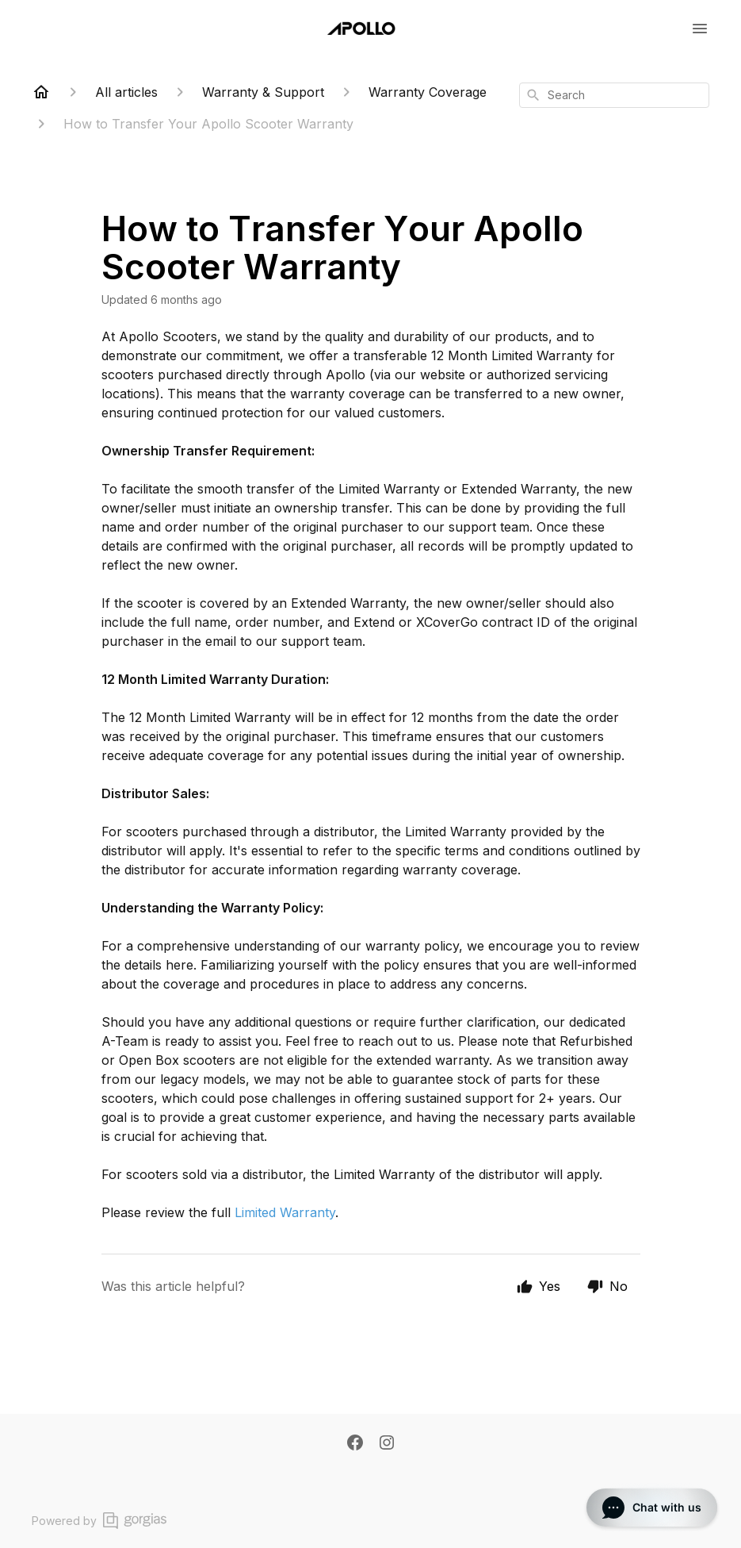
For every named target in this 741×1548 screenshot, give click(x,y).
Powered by (99, 1520)
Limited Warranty (285, 1212)
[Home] (41, 92)
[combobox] (614, 95)
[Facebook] (355, 1444)
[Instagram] (386, 1444)
